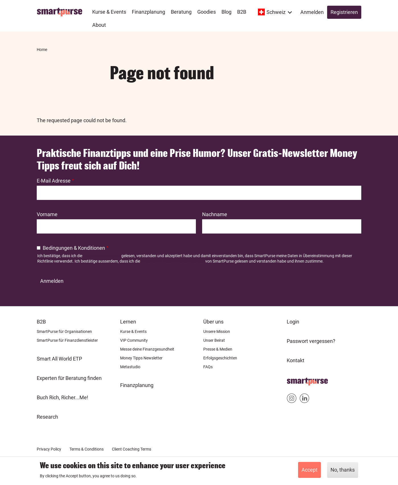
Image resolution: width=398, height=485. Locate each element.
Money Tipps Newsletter (141, 358)
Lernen (128, 322)
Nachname (214, 214)
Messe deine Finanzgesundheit (147, 349)
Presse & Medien (217, 349)
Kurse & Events (133, 331)
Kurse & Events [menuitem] (109, 12)
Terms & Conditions (86, 449)
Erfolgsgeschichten (220, 358)
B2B (41, 322)
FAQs (208, 367)
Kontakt (295, 360)
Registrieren (344, 12)
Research (47, 417)
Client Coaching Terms (131, 449)
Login (293, 322)
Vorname (47, 214)
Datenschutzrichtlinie (101, 255)
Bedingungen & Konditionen (74, 248)
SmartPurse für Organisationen (64, 331)
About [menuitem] (99, 25)
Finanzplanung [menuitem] (148, 12)
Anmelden (312, 12)
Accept (309, 470)
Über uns (213, 322)
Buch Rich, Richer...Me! (62, 397)
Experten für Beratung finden (69, 378)
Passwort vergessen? (311, 341)
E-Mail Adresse (54, 181)
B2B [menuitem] (241, 12)
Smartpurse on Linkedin (304, 399)
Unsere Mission (216, 331)
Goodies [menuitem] (206, 12)
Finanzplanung (136, 385)
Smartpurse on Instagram (292, 399)
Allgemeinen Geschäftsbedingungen (172, 261)
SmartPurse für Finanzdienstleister (67, 340)
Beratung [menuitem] (181, 12)
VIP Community (134, 340)
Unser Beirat (214, 340)
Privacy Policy (49, 449)
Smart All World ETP (59, 359)
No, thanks (343, 470)
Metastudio (130, 367)
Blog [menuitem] (226, 12)
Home (42, 49)
